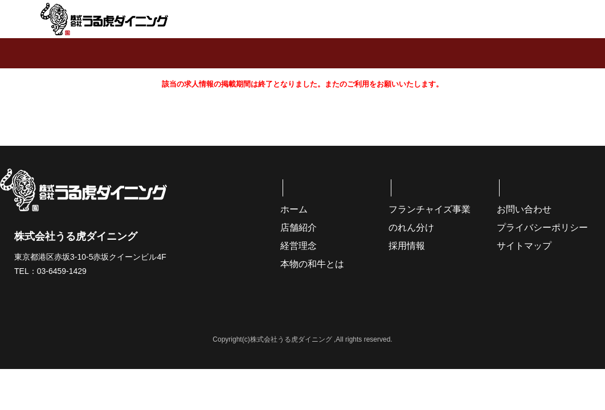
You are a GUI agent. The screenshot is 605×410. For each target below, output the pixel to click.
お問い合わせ (524, 209)
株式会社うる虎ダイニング (104, 19)
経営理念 (298, 246)
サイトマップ (524, 246)
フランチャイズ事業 (430, 209)
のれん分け (411, 227)
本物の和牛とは (312, 264)
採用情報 (407, 246)
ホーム (294, 209)
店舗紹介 (298, 227)
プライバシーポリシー (542, 227)
